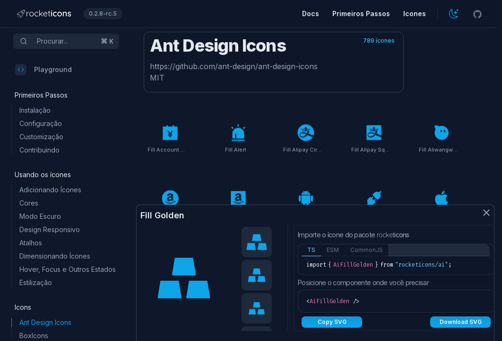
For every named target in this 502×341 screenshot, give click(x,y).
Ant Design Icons (45, 322)
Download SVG (461, 321)
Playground (43, 69)
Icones (414, 13)
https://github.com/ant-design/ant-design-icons (234, 66)
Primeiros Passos (361, 13)
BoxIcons (33, 336)
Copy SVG (332, 321)
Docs (310, 13)
